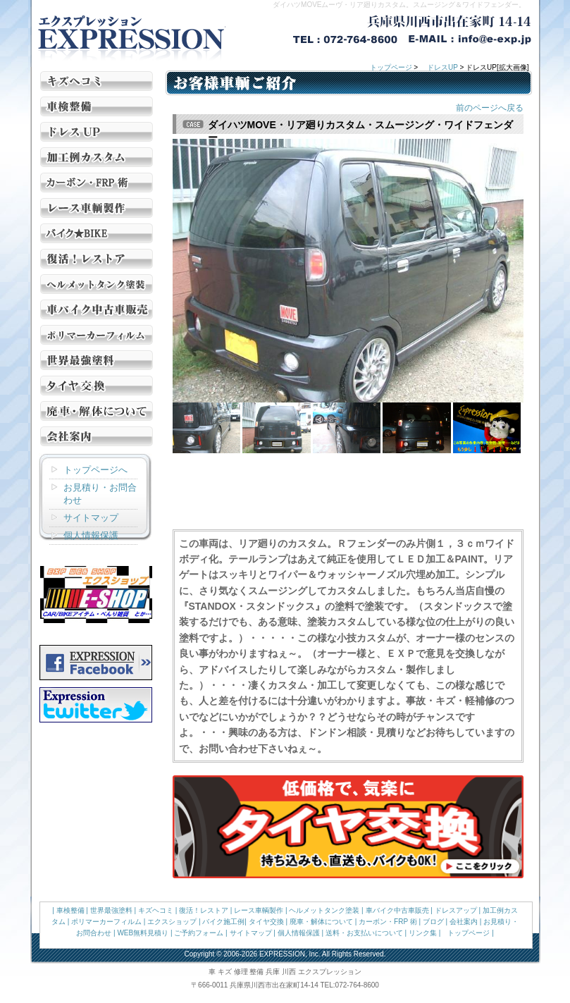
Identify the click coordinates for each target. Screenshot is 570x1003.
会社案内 (96, 436)
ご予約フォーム (198, 933)
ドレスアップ (456, 910)
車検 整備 (96, 106)
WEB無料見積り (142, 933)
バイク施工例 (96, 233)
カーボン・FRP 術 (96, 182)
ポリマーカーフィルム (106, 921)
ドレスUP (442, 67)
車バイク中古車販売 (397, 910)
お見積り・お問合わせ (100, 493)
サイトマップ (90, 517)
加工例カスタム (96, 157)
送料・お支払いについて (364, 933)
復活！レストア (96, 259)
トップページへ (95, 469)
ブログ (433, 921)
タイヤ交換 (96, 385)
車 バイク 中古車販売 (96, 309)
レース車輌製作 (96, 208)
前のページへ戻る (489, 108)
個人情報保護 (90, 535)
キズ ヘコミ (96, 81)
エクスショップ (172, 921)
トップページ (391, 67)
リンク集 (423, 933)
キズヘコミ (155, 910)
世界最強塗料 (96, 360)
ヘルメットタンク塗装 (324, 910)
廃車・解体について (96, 411)
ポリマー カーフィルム (96, 335)
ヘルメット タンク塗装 (96, 284)
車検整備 (70, 910)
